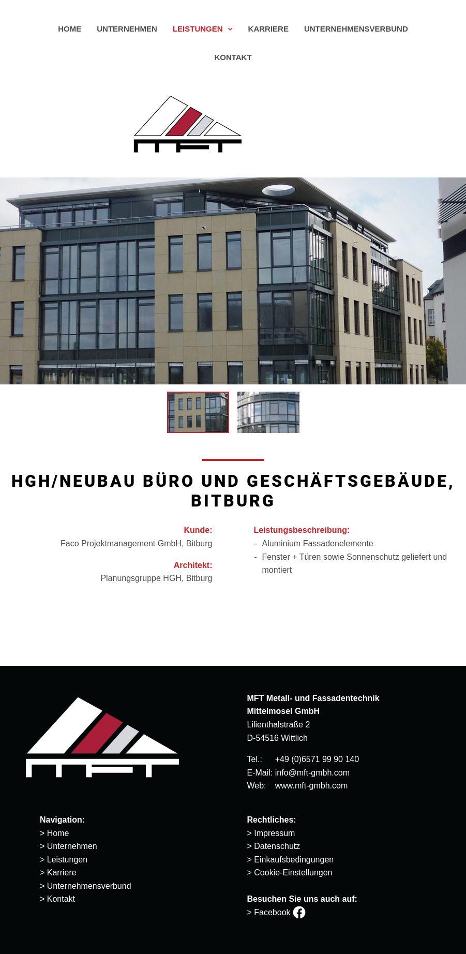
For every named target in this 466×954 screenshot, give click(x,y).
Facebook (280, 912)
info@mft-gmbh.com (312, 772)
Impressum (274, 833)
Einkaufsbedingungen (294, 859)
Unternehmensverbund (89, 886)
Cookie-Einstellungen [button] (293, 872)
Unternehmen (72, 846)
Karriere (62, 872)
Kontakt (61, 899)
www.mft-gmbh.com (311, 785)
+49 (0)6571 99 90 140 (317, 759)
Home (58, 833)
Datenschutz (277, 846)
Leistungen (67, 859)
